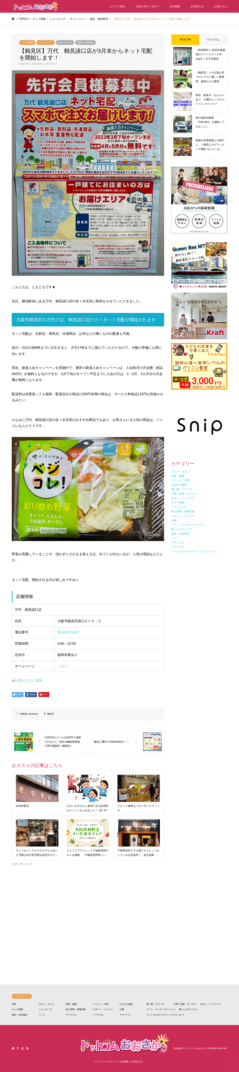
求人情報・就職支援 (76, 1009)
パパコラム (98, 1014)
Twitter (13, 1048)
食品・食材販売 (85, 42)
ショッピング (45, 42)
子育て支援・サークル (184, 1004)
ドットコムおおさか (196, 1048)
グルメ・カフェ (46, 1004)
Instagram (22, 1048)
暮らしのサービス (188, 1009)
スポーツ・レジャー (103, 1009)
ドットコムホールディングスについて (165, 1014)
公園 (122, 1009)
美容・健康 (71, 1004)
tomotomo (33, 714)
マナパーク (125, 1014)
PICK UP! (185, 39)
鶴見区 (50, 714)
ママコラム (213, 39)
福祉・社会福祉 (19, 1014)
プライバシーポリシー (105, 1061)
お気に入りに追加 (28, 680)
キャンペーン (65, 42)
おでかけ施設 (126, 1004)
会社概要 (175, 6)
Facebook (17, 1048)
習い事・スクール (155, 1004)
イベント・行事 (100, 1004)
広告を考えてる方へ (147, 6)
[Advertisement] (88, 911)
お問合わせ (197, 6)
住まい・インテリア (210, 1004)
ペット (42, 1014)
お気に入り (220, 6)
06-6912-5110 (68, 632)
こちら (63, 666)
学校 (14, 1004)
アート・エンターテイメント (161, 1009)
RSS (27, 1048)
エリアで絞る (117, 6)
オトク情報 (27, 42)
